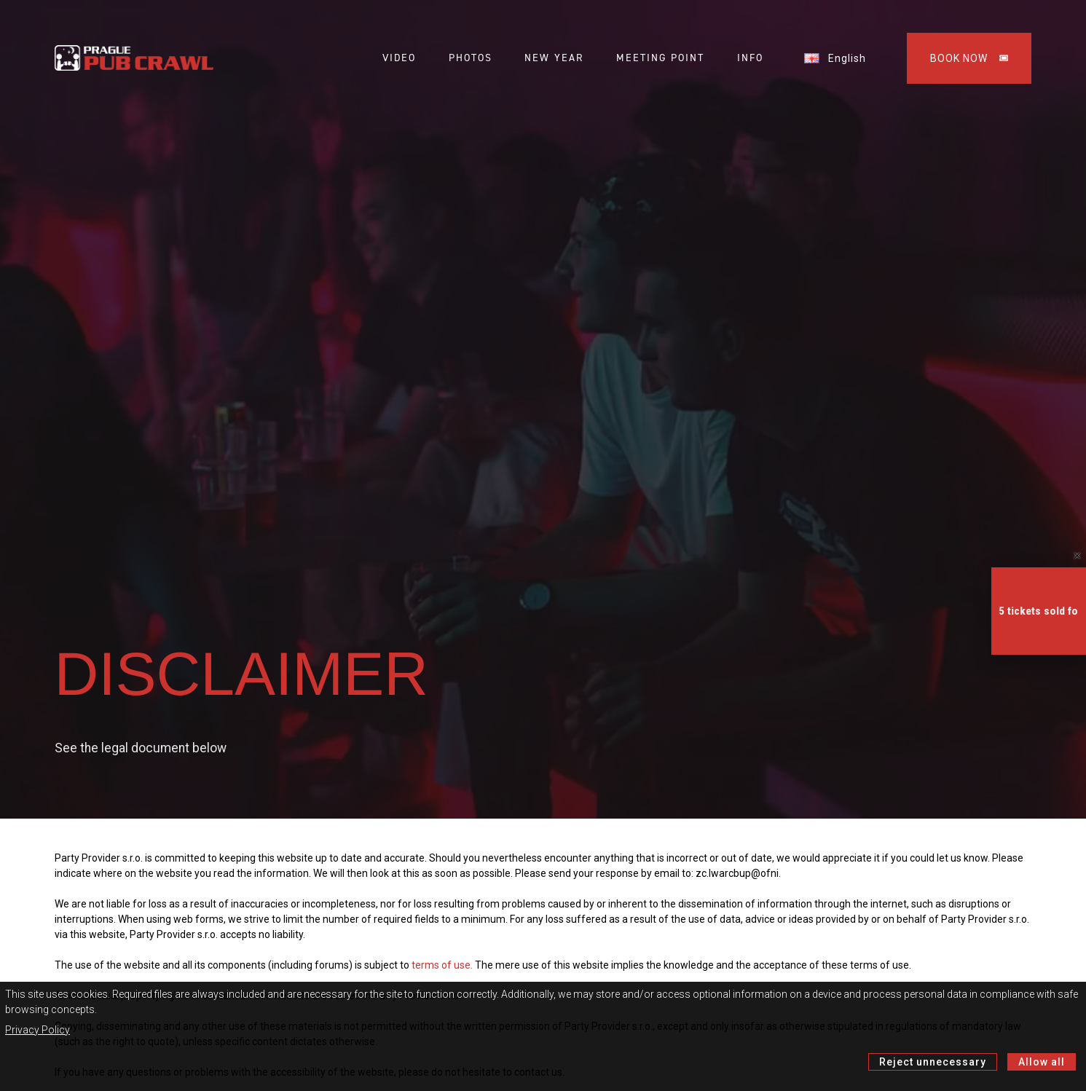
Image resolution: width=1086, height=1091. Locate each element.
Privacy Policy (37, 1030)
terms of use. (442, 965)
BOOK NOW (969, 58)
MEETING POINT (660, 58)
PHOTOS (470, 58)
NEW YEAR (553, 58)
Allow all (1041, 1062)
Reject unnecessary (932, 1062)
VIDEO (399, 58)
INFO (750, 58)
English (834, 58)
